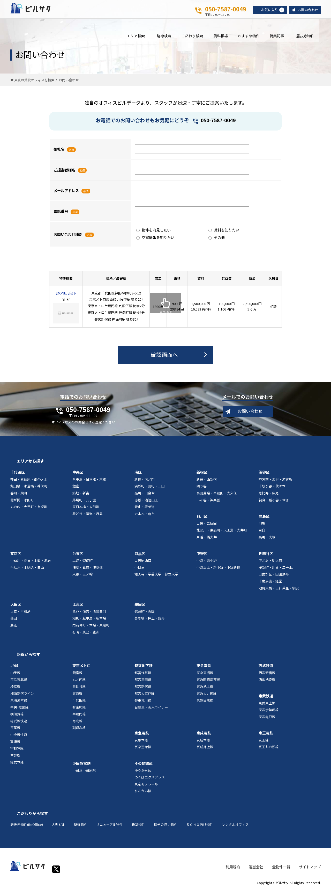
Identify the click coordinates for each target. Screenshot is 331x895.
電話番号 (61, 214)
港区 (138, 475)
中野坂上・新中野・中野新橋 (218, 570)
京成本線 (203, 743)
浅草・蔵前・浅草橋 (87, 570)
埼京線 (15, 689)
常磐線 (15, 758)
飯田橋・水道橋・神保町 (28, 489)
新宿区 (202, 475)
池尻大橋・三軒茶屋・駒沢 (279, 591)
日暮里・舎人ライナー (151, 710)
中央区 (77, 475)
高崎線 (15, 744)
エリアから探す (30, 464)
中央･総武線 (19, 710)
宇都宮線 (17, 751)
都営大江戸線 (144, 696)
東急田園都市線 (208, 682)
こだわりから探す (32, 816)
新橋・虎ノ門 (144, 482)
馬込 (13, 628)
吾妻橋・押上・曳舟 (149, 621)
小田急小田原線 (84, 773)
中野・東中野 (207, 563)
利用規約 (232, 869)
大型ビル (58, 827)
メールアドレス (66, 193)
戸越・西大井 (207, 540)
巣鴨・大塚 (267, 540)
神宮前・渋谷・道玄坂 (275, 482)
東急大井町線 (207, 696)
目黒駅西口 (142, 563)
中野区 (202, 556)
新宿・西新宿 (207, 482)
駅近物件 (80, 827)
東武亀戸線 (267, 719)
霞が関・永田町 (22, 503)
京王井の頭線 (269, 750)
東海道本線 (18, 703)
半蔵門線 (79, 717)
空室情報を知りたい (155, 240)
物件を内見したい (153, 233)
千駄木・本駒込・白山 (27, 570)
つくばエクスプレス (149, 780)
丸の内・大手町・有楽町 (28, 510)
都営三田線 (142, 682)
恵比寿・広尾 (269, 496)
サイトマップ (310, 869)
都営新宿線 (142, 689)
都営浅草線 (142, 675)
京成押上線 (205, 750)
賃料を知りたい (223, 233)
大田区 (15, 607)
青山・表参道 (144, 510)
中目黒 (139, 570)
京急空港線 (142, 750)
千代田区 (17, 475)
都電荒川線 (142, 703)
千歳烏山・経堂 (270, 584)
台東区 (77, 556)
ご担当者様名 (64, 173)
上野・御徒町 (82, 563)
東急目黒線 (205, 703)
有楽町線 (79, 710)
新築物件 (138, 827)
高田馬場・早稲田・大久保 (217, 496)
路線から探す (28, 657)
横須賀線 (17, 717)
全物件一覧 (281, 869)
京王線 (264, 743)
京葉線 (15, 730)
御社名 (59, 152)
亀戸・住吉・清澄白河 (89, 614)
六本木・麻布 (144, 516)
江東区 (77, 607)
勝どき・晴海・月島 (87, 516)
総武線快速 (18, 724)
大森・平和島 (20, 614)
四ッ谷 (202, 489)
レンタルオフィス (235, 827)
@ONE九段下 (66, 296)
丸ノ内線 (79, 682)
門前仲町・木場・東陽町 (90, 628)
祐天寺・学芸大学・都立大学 (156, 577)
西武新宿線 (267, 675)
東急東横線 (205, 675)
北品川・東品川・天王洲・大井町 (222, 533)
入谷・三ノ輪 (82, 577)
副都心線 (79, 730)
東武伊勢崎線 (269, 713)
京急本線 (141, 743)
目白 (262, 533)
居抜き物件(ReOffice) (26, 827)
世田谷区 (266, 556)
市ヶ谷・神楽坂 (208, 503)
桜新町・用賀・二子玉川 (277, 570)
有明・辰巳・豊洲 (85, 635)
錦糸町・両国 (144, 614)
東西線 (77, 696)
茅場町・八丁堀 (84, 503)
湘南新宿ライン (22, 696)
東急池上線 (205, 689)
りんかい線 (142, 794)
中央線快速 (18, 737)
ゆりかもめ (142, 773)
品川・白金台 (144, 496)
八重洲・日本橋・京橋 (89, 482)
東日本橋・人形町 (85, 510)
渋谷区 (264, 475)
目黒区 (139, 556)
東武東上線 (267, 706)
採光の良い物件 (165, 827)
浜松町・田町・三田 (149, 489)
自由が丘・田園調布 (274, 577)
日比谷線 (79, 689)
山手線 (15, 675)
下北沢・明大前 (270, 563)
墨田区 (139, 607)
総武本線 (17, 765)
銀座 (75, 489)
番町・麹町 (18, 496)
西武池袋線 (267, 682)
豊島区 (264, 519)
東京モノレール (146, 787)
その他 (216, 240)
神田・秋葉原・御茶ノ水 (28, 482)
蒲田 (13, 621)
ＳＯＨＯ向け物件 (199, 827)
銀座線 (77, 675)
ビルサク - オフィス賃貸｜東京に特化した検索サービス (36, 10)
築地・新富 (80, 496)
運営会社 (256, 869)
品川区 (202, 519)
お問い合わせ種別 (68, 237)
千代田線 (79, 703)
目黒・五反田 (207, 526)
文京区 (15, 556)
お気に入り (270, 10)
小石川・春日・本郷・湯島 (30, 563)
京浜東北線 (18, 682)
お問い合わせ (307, 10)
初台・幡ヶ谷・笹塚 (274, 503)
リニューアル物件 (109, 827)
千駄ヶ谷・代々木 (272, 489)
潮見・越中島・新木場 (89, 621)
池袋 (262, 526)
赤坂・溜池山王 (146, 503)
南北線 (77, 724)
